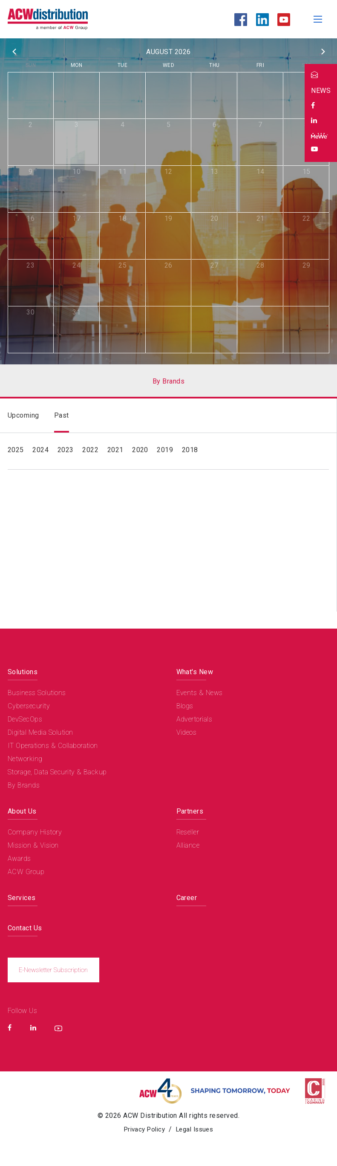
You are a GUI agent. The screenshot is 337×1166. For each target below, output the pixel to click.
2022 (90, 450)
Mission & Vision (33, 845)
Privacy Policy (142, 1130)
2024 (40, 450)
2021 (115, 450)
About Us (22, 811)
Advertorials (194, 719)
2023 (66, 450)
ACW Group (26, 872)
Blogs (184, 706)
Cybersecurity (29, 706)
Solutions (22, 672)
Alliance (188, 845)
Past (61, 415)
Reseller (187, 832)
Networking (25, 759)
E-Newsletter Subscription (55, 970)
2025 (16, 450)
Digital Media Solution (40, 732)
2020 (140, 450)
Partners (190, 811)
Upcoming (23, 415)
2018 (190, 450)
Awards (19, 858)
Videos (186, 732)
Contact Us (25, 928)
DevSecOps (25, 719)
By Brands (24, 785)
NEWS (321, 91)
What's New (194, 672)
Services (22, 898)
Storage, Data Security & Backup (57, 772)
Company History (35, 832)
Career (186, 898)
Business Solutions (37, 693)
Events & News (199, 693)
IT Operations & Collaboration (53, 746)
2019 (165, 450)
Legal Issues (197, 1130)
